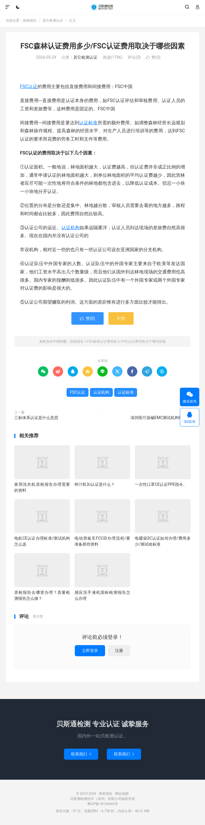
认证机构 (70, 227)
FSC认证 (28, 86)
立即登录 (90, 650)
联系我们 (81, 754)
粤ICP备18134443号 (102, 804)
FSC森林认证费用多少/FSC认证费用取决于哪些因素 (102, 46)
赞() (153, 57)
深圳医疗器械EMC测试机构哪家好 (160, 417)
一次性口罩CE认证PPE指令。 (161, 484)
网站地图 (122, 794)
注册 (119, 650)
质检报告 (102, 7)
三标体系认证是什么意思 (36, 417)
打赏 (121, 318)
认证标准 (88, 122)
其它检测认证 (53, 21)
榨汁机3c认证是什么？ (95, 484)
